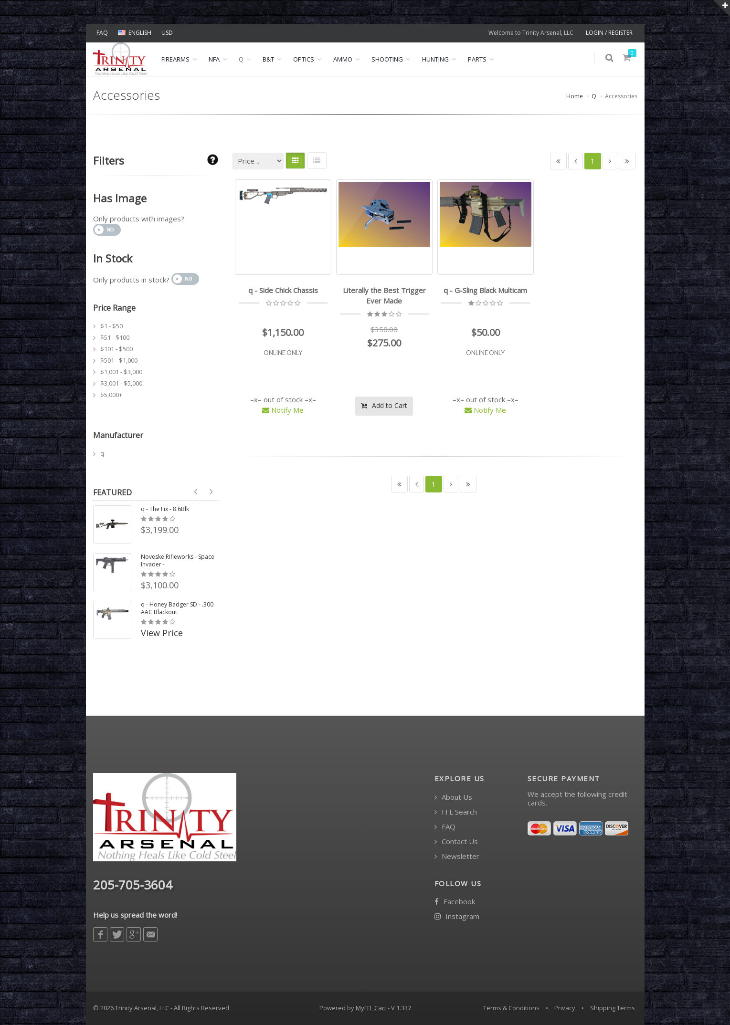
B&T (268, 59)
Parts (477, 59)
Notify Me (283, 410)
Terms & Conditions (511, 1008)
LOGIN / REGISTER (609, 33)
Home (574, 96)
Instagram (456, 916)
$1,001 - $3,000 (121, 371)
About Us (453, 797)
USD (167, 33)
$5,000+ (111, 394)
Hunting (435, 59)
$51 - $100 (114, 337)
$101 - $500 (116, 349)
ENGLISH (134, 33)
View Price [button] (162, 632)
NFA (214, 59)
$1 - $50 (111, 326)
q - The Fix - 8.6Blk (165, 509)
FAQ (102, 33)
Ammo (342, 59)
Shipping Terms (612, 1008)
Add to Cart (384, 404)
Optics (303, 59)
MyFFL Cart (371, 1008)
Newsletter (456, 856)
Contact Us (456, 841)
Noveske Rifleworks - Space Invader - (177, 560)
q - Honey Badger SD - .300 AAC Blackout (177, 608)
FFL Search (455, 811)
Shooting (387, 59)
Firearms (175, 59)
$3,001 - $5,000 (121, 383)
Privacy (564, 1008)
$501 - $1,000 (119, 360)
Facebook (454, 901)
